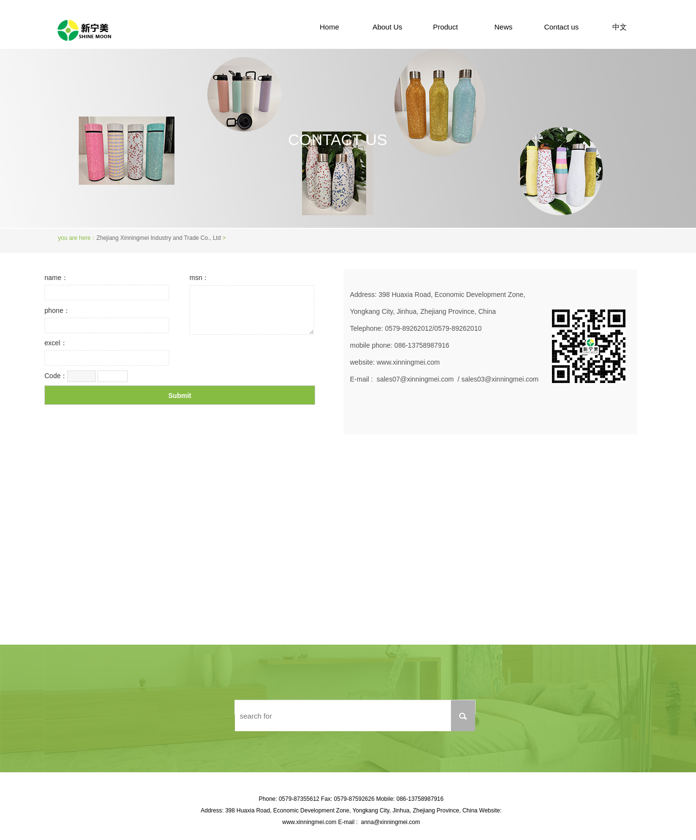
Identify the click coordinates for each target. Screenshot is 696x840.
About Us (388, 27)
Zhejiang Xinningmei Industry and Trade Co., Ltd (158, 238)
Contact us (561, 27)
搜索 (463, 716)
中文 (619, 27)
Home (329, 27)
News (503, 27)
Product (445, 27)
